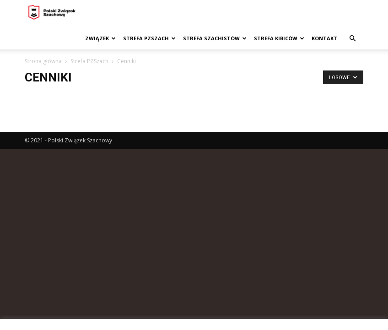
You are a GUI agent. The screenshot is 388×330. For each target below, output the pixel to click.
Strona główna (43, 61)
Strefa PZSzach (149, 38)
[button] (352, 38)
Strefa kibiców (279, 38)
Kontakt (324, 38)
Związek (100, 38)
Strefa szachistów (215, 38)
